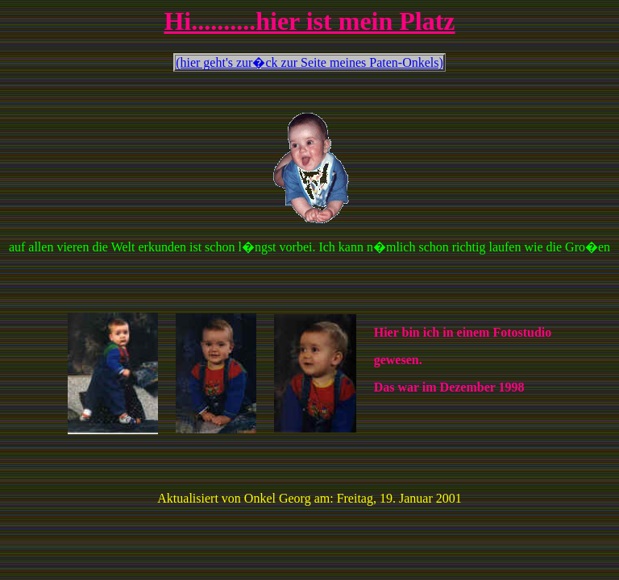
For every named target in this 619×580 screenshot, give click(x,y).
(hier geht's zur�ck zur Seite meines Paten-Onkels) (309, 62)
